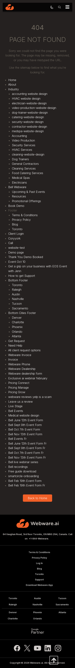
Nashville (18, 299)
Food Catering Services (27, 173)
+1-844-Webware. (39, 538)
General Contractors (25, 164)
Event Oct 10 (16, 262)
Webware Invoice (19, 355)
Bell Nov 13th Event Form (25, 434)
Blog (15, 224)
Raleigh (16, 289)
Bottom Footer (18, 280)
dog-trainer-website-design (30, 112)
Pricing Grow (16, 392)
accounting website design (29, 94)
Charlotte (18, 322)
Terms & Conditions (25, 215)
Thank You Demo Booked (25, 257)
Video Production (23, 140)
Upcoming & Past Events (28, 192)
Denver (17, 317)
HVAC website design (26, 98)
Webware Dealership (21, 369)
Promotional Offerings (26, 201)
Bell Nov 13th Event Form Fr (27, 457)
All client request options (24, 350)
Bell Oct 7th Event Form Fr (26, 453)
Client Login (16, 233)
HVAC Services (22, 150)
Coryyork (14, 238)
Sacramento (20, 308)
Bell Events (15, 411)
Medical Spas (21, 178)
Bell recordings (18, 467)
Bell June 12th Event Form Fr (27, 443)
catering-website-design (28, 117)
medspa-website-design (28, 131)
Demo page (16, 252)
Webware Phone (19, 364)
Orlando (17, 331)
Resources (19, 196)
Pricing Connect (18, 383)
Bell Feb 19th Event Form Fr (26, 485)
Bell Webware (17, 187)
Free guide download (22, 471)
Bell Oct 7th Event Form (24, 429)
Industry (13, 89)
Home (12, 80)
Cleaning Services (24, 168)
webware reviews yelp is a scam (30, 397)
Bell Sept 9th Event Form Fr (26, 448)
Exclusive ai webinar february (27, 378)
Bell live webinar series (23, 462)
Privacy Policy (21, 219)
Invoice (13, 359)
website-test (16, 247)
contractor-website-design (29, 126)
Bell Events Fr (17, 439)
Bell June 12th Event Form (25, 420)
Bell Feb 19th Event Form (25, 481)
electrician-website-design (29, 103)
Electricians (19, 182)
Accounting (19, 136)
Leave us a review (20, 401)
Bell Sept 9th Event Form (25, 425)
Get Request (16, 341)
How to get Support (21, 276)
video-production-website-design (34, 108)
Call (10, 243)
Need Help (15, 345)
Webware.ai (36, 662)
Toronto (17, 229)
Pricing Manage (18, 387)
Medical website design (23, 415)
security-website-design (28, 122)
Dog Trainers (20, 159)
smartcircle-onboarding (23, 476)
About (12, 84)
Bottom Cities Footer (22, 313)
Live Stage (15, 406)
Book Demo (16, 206)
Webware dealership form (25, 373)
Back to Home (37, 498)
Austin (16, 294)
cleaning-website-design (28, 154)
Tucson (17, 303)
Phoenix (17, 327)
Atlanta (16, 336)
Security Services (23, 145)
